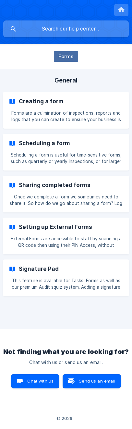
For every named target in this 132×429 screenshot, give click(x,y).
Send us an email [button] (97, 381)
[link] (66, 110)
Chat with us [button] (40, 381)
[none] (121, 10)
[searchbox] (66, 28)
